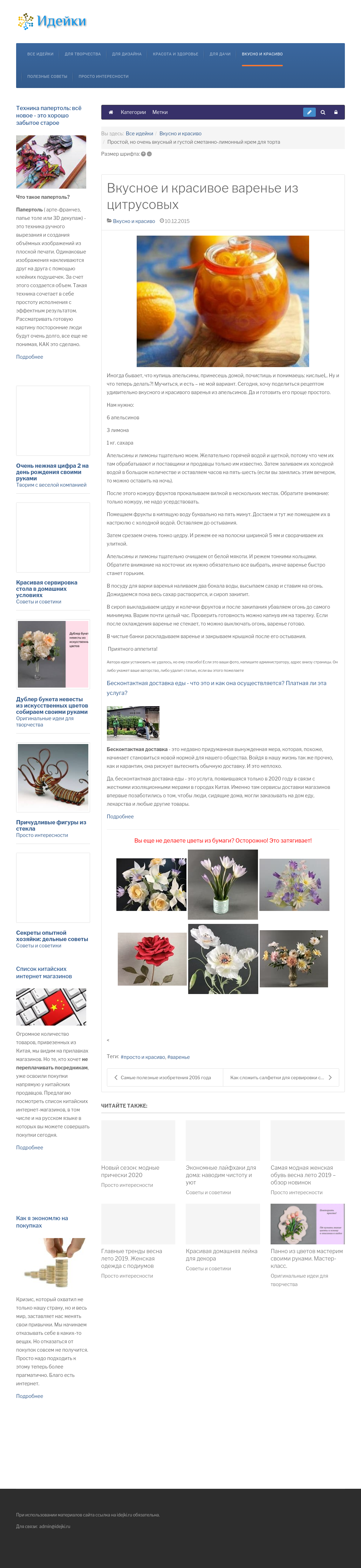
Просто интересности (104, 76)
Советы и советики (208, 1192)
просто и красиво (144, 1057)
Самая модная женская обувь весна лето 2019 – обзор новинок (303, 1175)
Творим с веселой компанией (51, 485)
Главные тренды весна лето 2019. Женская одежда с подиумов (131, 1258)
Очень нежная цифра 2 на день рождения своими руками (52, 472)
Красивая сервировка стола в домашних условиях (46, 589)
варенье (180, 1057)
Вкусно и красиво (262, 54)
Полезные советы (47, 76)
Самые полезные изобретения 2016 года (162, 1077)
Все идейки (40, 54)
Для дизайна (127, 54)
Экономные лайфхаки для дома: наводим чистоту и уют (221, 1175)
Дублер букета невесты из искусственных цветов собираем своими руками (52, 705)
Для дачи (220, 54)
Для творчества (83, 54)
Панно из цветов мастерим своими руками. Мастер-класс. (307, 1258)
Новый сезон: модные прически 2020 (130, 1171)
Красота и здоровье (175, 54)
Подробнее (120, 816)
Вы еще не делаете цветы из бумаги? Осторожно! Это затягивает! (223, 840)
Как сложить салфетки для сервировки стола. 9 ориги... (284, 1077)
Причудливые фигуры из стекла (51, 825)
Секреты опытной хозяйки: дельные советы (52, 936)
